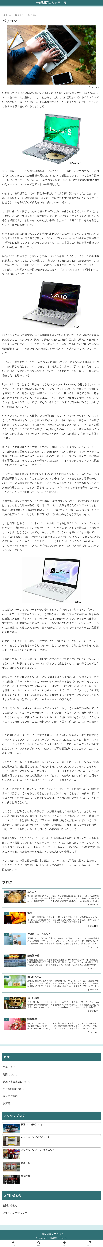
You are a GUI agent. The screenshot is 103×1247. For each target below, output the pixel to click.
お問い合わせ (10, 1205)
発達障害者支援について (16, 1081)
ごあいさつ (9, 1067)
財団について (10, 1074)
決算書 (6, 1103)
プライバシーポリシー (15, 1212)
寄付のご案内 (10, 1096)
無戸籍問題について (14, 1088)
